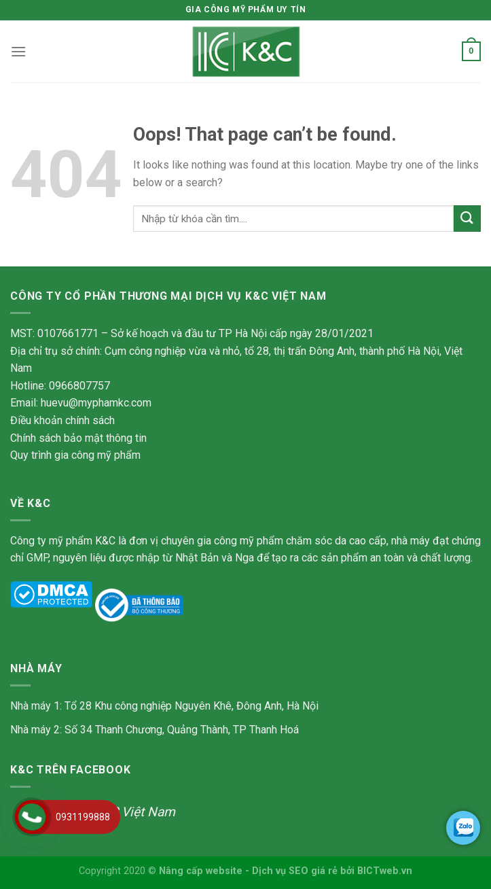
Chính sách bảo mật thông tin (78, 438)
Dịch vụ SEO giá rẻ (295, 871)
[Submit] (467, 218)
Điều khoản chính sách (62, 420)
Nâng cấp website (200, 871)
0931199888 (83, 817)
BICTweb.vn (384, 871)
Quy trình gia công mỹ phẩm (75, 455)
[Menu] (18, 51)
